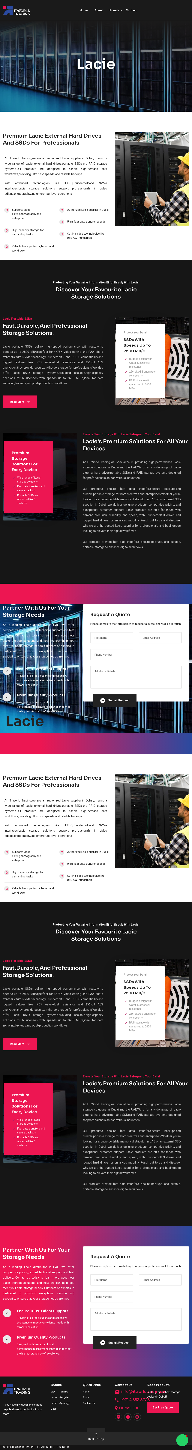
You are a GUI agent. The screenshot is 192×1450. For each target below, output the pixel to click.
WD (53, 1391)
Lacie (54, 1397)
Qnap (54, 1408)
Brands (114, 10)
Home (84, 10)
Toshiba (63, 1391)
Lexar (54, 1403)
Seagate (63, 1397)
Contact (131, 10)
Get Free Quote (162, 1407)
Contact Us (89, 1403)
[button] (182, 1440)
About (98, 10)
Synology (64, 1403)
